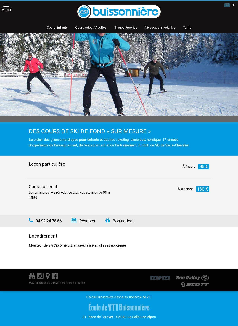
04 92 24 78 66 (45, 221)
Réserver (84, 221)
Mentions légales (75, 282)
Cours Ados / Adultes (91, 27)
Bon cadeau (120, 221)
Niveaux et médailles (160, 27)
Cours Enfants (57, 27)
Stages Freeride (125, 27)
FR (227, 5)
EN (233, 5)
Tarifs (187, 27)
